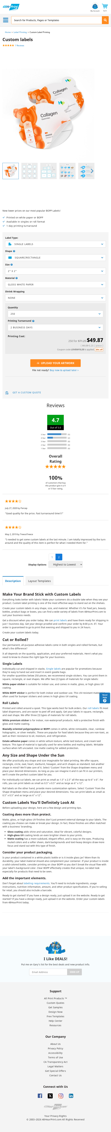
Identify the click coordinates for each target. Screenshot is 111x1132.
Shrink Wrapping (15, 291)
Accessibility (55, 1052)
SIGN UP (74, 971)
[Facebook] (40, 1095)
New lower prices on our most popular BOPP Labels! (55, 218)
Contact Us (55, 1075)
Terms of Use (55, 1057)
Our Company (55, 1036)
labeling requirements (37, 883)
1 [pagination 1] (52, 557)
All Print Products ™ (55, 998)
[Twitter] (50, 1095)
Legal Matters (55, 1066)
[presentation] (91, 171)
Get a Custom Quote (23, 393)
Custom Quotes (55, 1002)
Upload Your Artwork (55, 363)
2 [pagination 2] (59, 557)
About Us (55, 1044)
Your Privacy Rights (55, 1116)
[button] (105, 7)
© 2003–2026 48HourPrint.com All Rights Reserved (55, 1119)
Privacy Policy (55, 1048)
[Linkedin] (71, 1095)
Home (8, 32)
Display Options (37, 564)
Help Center (55, 1020)
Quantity (13, 307)
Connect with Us (55, 1086)
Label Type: (11, 237)
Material (10, 278)
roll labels (93, 708)
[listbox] (55, 257)
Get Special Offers (55, 1070)
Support (55, 991)
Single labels (53, 668)
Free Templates (55, 1016)
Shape (9, 251)
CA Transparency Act (55, 1061)
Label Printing (20, 32)
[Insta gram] (60, 1095)
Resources (55, 1025)
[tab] (14, 580)
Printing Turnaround (20, 320)
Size (7, 264)
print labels (60, 620)
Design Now (55, 1011)
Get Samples (55, 1007)
